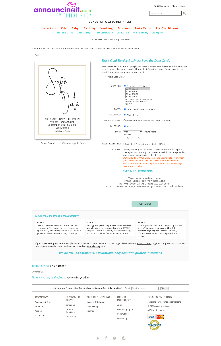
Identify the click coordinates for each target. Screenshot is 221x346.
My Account (161, 6)
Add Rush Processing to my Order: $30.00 (144, 144)
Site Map (90, 314)
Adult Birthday (140, 32)
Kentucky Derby (65, 32)
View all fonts (150, 132)
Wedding (107, 28)
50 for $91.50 (138, 96)
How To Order (144, 247)
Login (119, 308)
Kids (63, 28)
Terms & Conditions (70, 314)
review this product (78, 281)
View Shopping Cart (125, 313)
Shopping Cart (178, 6)
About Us (39, 310)
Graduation (123, 32)
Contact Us (70, 308)
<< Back (36, 55)
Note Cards (143, 28)
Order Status (122, 317)
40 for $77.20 (138, 94)
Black (128, 126)
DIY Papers (157, 32)
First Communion (104, 32)
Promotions (40, 319)
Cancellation (71, 320)
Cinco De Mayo (84, 32)
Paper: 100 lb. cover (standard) (139, 109)
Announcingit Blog (43, 305)
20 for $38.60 (138, 89)
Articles (38, 314)
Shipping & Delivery (95, 305)
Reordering (122, 322)
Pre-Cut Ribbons (167, 28)
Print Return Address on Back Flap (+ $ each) (147, 120)
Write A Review (57, 269)
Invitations (48, 28)
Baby (75, 28)
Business (124, 28)
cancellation (93, 250)
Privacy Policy (92, 310)
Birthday (89, 28)
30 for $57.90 (138, 91)
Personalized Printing (135, 86)
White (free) (131, 115)
